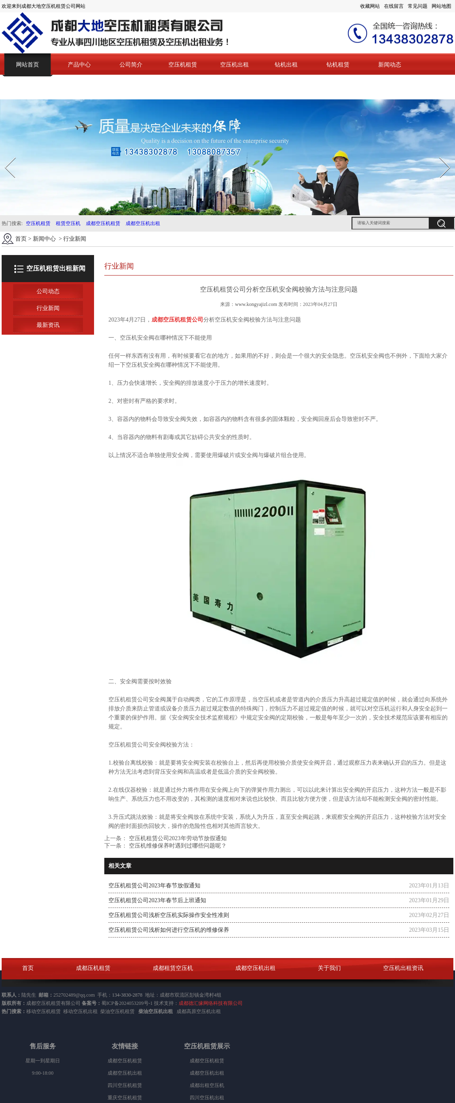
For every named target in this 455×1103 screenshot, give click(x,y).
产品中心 (79, 65)
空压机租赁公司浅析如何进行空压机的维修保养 (168, 930)
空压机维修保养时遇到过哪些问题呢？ (177, 846)
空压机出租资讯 (403, 968)
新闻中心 (44, 239)
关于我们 (329, 968)
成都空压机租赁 (103, 223)
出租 (216, 1011)
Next (440, 155)
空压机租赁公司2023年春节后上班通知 (157, 900)
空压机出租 (234, 65)
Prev (5, 155)
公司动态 (48, 291)
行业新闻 (48, 308)
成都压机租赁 (93, 968)
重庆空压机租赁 (125, 1098)
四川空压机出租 (207, 1098)
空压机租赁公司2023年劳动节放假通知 (177, 838)
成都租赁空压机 (173, 968)
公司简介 (130, 65)
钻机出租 (286, 65)
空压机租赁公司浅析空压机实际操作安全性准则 (168, 915)
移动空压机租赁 (43, 1011)
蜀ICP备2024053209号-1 (127, 1003)
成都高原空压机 (194, 1011)
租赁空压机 (68, 223)
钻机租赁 (337, 65)
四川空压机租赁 (125, 1085)
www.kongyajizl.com (256, 304)
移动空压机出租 (80, 1011)
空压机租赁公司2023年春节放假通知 (154, 885)
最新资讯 (48, 325)
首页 (21, 239)
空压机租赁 (182, 65)
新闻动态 (389, 65)
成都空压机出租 (143, 223)
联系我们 (27, 88)
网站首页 (27, 65)
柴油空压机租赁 (117, 1011)
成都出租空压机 (207, 1085)
